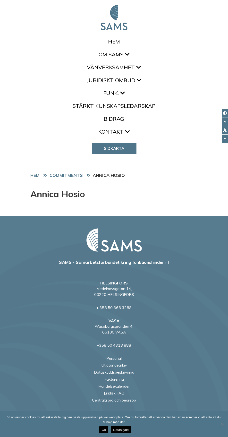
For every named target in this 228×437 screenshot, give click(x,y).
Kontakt (114, 131)
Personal (114, 358)
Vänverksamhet (114, 67)
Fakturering (114, 379)
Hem (114, 41)
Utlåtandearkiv (114, 365)
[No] (222, 424)
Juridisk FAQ (114, 393)
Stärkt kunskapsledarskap (114, 106)
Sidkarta (114, 148)
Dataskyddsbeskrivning (114, 372)
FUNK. (114, 93)
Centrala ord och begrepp (114, 400)
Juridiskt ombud (114, 80)
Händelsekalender (114, 386)
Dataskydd (121, 430)
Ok (104, 430)
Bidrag (114, 118)
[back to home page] (114, 240)
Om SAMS (114, 54)
